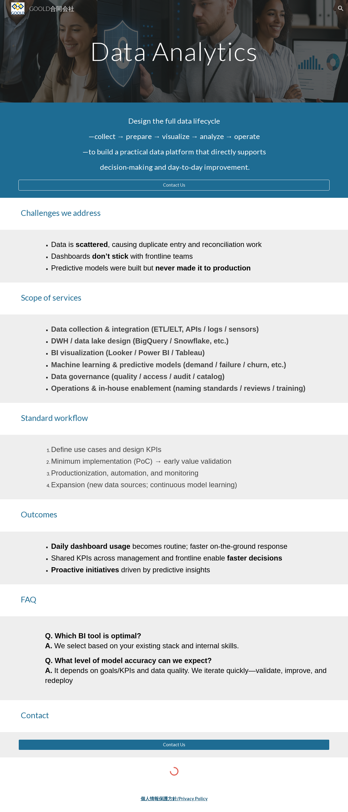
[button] (341, 8)
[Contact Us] (174, 185)
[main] (174, 51)
